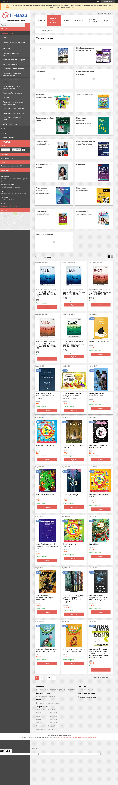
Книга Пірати (94, 544)
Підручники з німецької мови (13, 108)
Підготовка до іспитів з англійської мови (11, 87)
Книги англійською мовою (12, 93)
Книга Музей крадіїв (70, 495)
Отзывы (4, 133)
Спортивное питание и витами (11, 54)
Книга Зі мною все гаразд (99, 342)
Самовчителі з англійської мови (12, 81)
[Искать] (27, 25)
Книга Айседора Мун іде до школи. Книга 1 (100, 446)
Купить (47, 307)
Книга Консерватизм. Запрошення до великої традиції (45, 396)
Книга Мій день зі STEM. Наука (98, 496)
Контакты (79, 20)
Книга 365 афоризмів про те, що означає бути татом (47, 650)
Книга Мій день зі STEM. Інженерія (72, 545)
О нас (3, 129)
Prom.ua (68, 735)
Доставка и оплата (8, 138)
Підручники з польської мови (13, 113)
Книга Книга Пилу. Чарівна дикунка (73, 446)
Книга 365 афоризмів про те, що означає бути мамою (74, 650)
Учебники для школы (10, 64)
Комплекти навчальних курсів (14, 60)
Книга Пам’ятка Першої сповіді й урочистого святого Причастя (72, 396)
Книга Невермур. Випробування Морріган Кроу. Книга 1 (45, 598)
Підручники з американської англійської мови (13, 103)
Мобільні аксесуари (10, 124)
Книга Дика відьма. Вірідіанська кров (96, 395)
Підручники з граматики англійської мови (12, 74)
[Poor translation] (8, 751)
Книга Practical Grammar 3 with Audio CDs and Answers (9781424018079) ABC (100, 292)
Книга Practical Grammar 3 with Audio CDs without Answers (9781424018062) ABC (46, 345)
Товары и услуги (7, 33)
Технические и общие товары (14, 69)
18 (49, 678)
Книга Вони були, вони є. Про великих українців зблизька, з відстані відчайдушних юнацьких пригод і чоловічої (99, 653)
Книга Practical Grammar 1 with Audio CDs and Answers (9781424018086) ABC (73, 344)
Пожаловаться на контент (66, 737)
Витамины (6, 49)
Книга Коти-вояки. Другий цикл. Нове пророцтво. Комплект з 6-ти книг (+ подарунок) (73, 599)
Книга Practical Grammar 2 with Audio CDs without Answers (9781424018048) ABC (46, 293)
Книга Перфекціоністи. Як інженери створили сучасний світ (47, 546)
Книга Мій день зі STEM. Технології (45, 446)
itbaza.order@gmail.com (9, 206)
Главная (41, 20)
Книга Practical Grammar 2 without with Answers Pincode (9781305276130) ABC (74, 292)
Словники (6, 97)
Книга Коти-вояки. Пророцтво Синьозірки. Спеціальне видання (98, 598)
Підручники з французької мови (12, 118)
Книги (5, 37)
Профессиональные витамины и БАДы (14, 43)
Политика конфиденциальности (85, 737)
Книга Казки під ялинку (45, 495)
